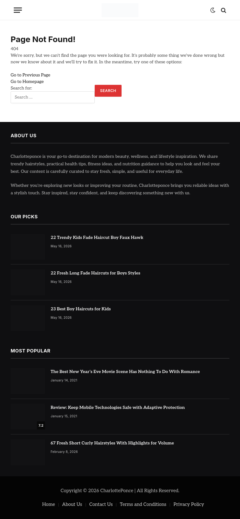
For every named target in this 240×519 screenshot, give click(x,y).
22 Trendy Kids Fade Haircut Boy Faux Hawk (97, 237)
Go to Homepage (27, 81)
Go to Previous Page (30, 75)
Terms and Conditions (143, 504)
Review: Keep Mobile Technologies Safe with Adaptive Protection (118, 407)
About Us (72, 504)
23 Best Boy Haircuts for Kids (81, 309)
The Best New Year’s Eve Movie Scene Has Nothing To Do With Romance (125, 371)
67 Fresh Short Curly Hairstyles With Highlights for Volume (112, 443)
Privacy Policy (188, 504)
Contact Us (101, 504)
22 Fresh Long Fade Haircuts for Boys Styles (95, 273)
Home (48, 504)
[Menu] (18, 10)
